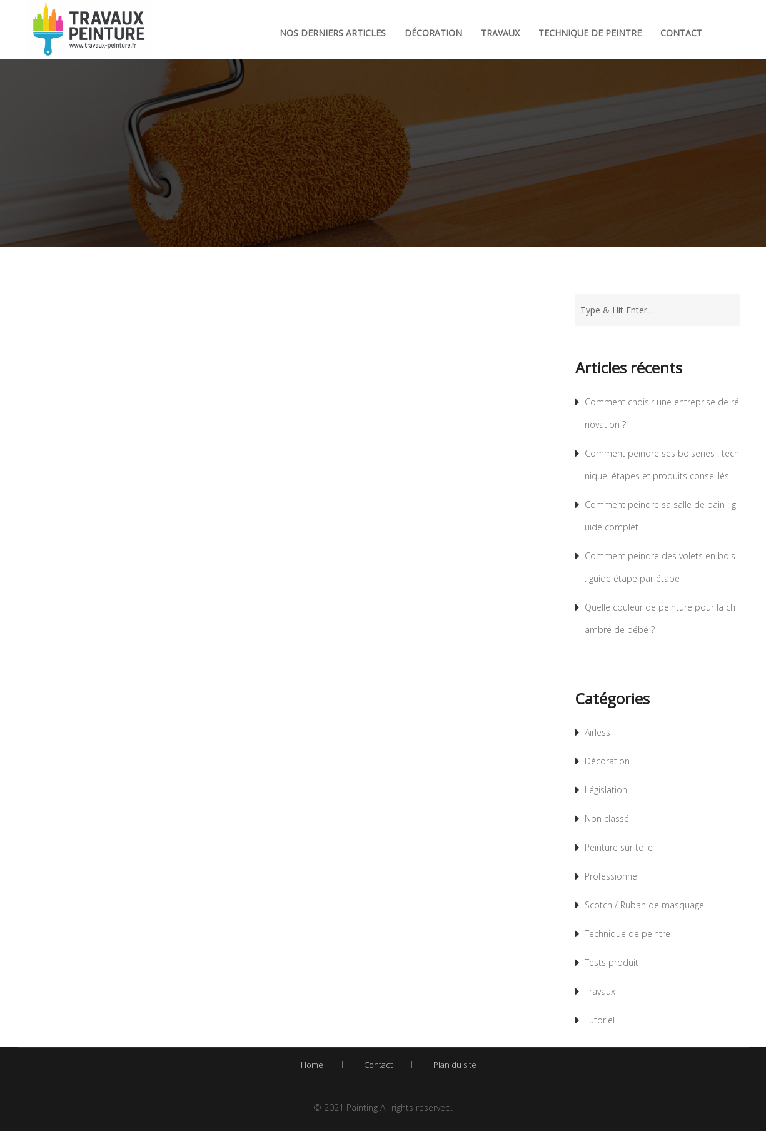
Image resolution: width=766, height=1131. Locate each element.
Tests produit (611, 962)
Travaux (500, 33)
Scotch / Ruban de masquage (644, 905)
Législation (606, 790)
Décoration (433, 33)
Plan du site (454, 1064)
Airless (597, 732)
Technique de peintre (590, 33)
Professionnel (612, 876)
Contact (681, 33)
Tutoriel (600, 1020)
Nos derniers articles (333, 33)
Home (312, 1064)
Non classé (607, 818)
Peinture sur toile (619, 847)
